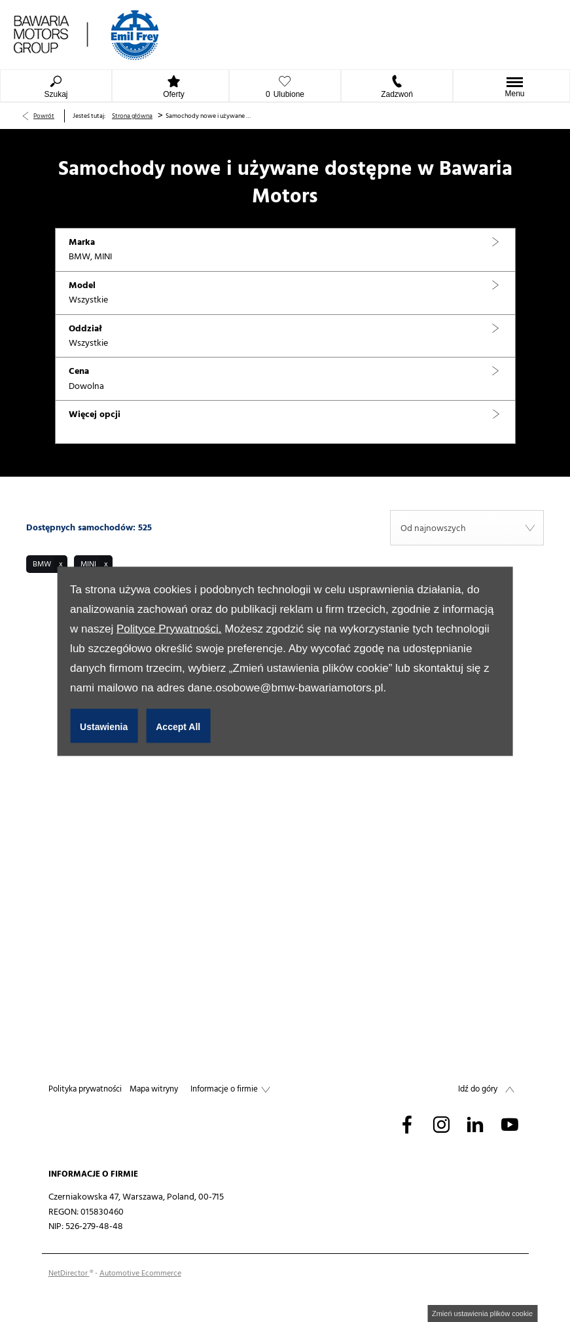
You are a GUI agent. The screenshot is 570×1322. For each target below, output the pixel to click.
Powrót (43, 115)
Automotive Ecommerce (140, 1273)
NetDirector (69, 1273)
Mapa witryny (154, 1089)
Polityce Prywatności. (169, 628)
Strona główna (132, 115)
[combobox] (467, 527)
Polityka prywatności (85, 1089)
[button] (285, 250)
